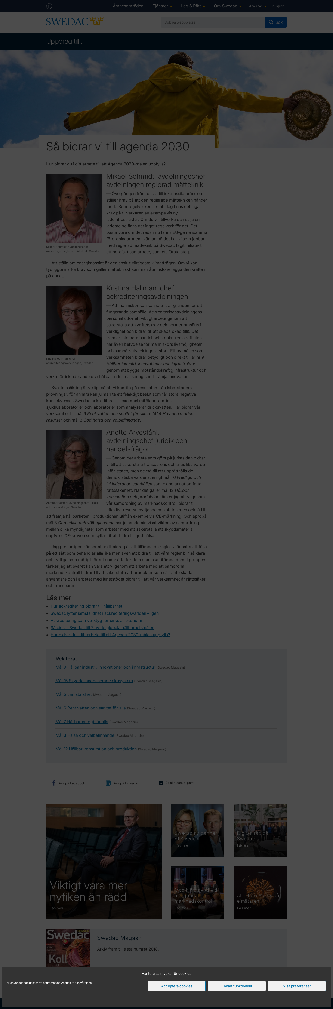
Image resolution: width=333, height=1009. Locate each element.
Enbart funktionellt (237, 986)
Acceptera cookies (176, 986)
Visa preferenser (297, 986)
